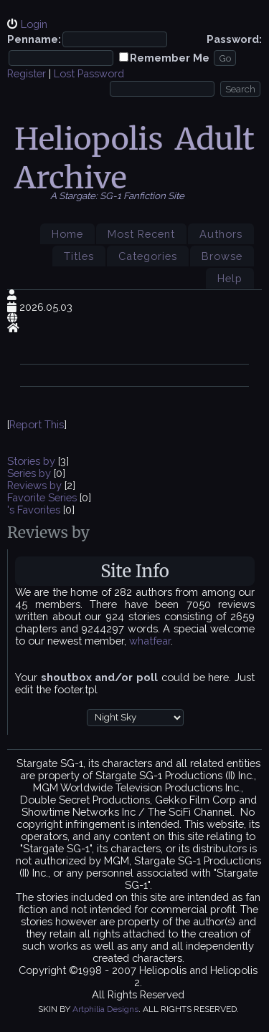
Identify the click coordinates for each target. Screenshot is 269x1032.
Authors (220, 234)
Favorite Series (42, 497)
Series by (30, 473)
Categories (147, 256)
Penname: (34, 39)
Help (229, 278)
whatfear (150, 641)
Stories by (32, 461)
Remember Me (169, 58)
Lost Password (89, 73)
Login (34, 24)
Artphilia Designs (105, 1009)
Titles (79, 256)
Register (26, 73)
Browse (222, 256)
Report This (36, 424)
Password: (234, 39)
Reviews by (36, 485)
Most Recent (141, 234)
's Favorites (33, 509)
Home (67, 234)
